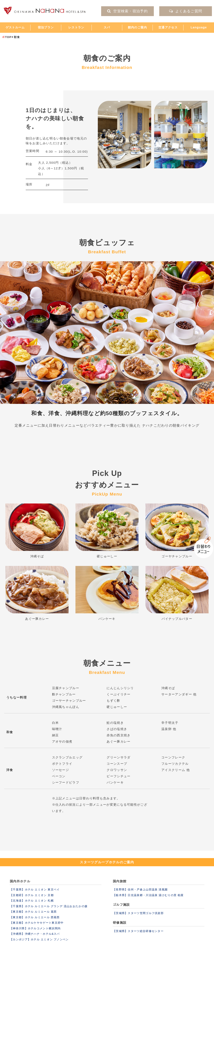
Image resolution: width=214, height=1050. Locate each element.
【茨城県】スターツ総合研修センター (138, 931)
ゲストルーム (15, 27)
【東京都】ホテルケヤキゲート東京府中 (37, 922)
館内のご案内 (137, 27)
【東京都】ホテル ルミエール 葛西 (33, 911)
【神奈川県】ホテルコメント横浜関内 (35, 928)
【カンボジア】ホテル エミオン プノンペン (39, 939)
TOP (8, 37)
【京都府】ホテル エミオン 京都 (32, 895)
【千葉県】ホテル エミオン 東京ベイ (35, 889)
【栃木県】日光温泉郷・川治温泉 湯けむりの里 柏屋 (148, 895)
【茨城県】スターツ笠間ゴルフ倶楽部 (138, 913)
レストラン (76, 27)
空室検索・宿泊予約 (127, 11)
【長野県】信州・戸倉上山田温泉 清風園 (140, 889)
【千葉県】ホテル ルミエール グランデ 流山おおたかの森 (49, 906)
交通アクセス (168, 27)
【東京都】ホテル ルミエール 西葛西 (35, 917)
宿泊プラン (46, 27)
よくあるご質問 (185, 11)
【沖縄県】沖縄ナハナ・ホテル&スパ (35, 933)
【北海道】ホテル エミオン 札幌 (32, 900)
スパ (107, 27)
